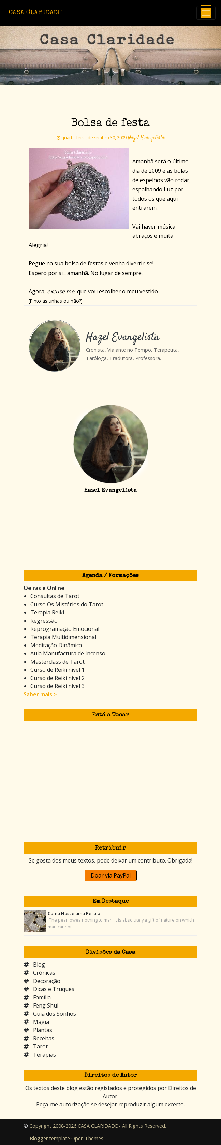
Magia (41, 1022)
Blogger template (50, 1138)
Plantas (42, 1030)
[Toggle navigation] (206, 13)
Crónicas (44, 972)
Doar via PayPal (111, 875)
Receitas (43, 1038)
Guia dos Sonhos (54, 1013)
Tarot (40, 1046)
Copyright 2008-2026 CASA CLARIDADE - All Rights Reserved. (97, 1125)
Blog (39, 964)
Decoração (46, 981)
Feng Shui (45, 1005)
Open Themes (87, 1138)
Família (42, 997)
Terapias (44, 1054)
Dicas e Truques (53, 989)
